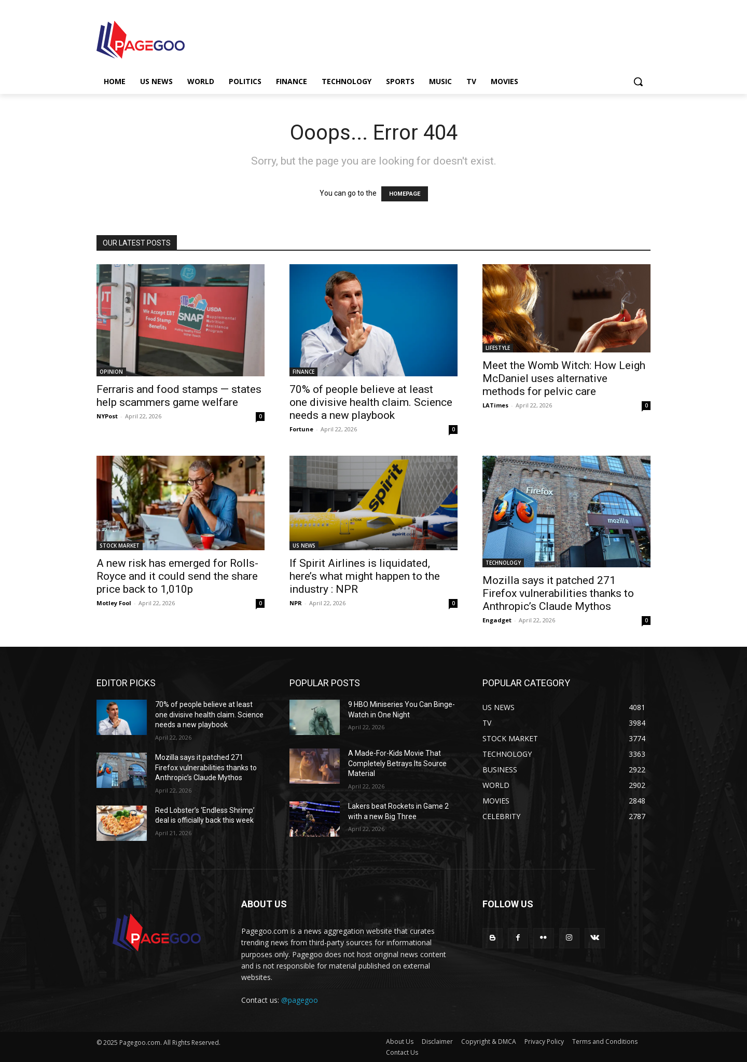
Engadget (496, 620)
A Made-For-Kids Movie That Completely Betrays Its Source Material (397, 763)
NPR (295, 603)
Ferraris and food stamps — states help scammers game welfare (178, 396)
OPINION (111, 371)
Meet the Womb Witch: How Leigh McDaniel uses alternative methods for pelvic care (563, 378)
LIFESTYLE (498, 347)
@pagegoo (299, 1000)
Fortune (301, 429)
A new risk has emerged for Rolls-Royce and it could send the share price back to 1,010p (177, 576)
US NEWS (304, 545)
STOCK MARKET (120, 545)
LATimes (495, 405)
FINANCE (303, 371)
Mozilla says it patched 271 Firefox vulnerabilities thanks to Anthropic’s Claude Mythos (558, 593)
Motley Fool (113, 603)
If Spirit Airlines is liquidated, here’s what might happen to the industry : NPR (364, 576)
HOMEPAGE (404, 193)
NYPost (107, 416)
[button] (638, 81)
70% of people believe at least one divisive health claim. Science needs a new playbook (370, 402)
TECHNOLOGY (503, 562)
